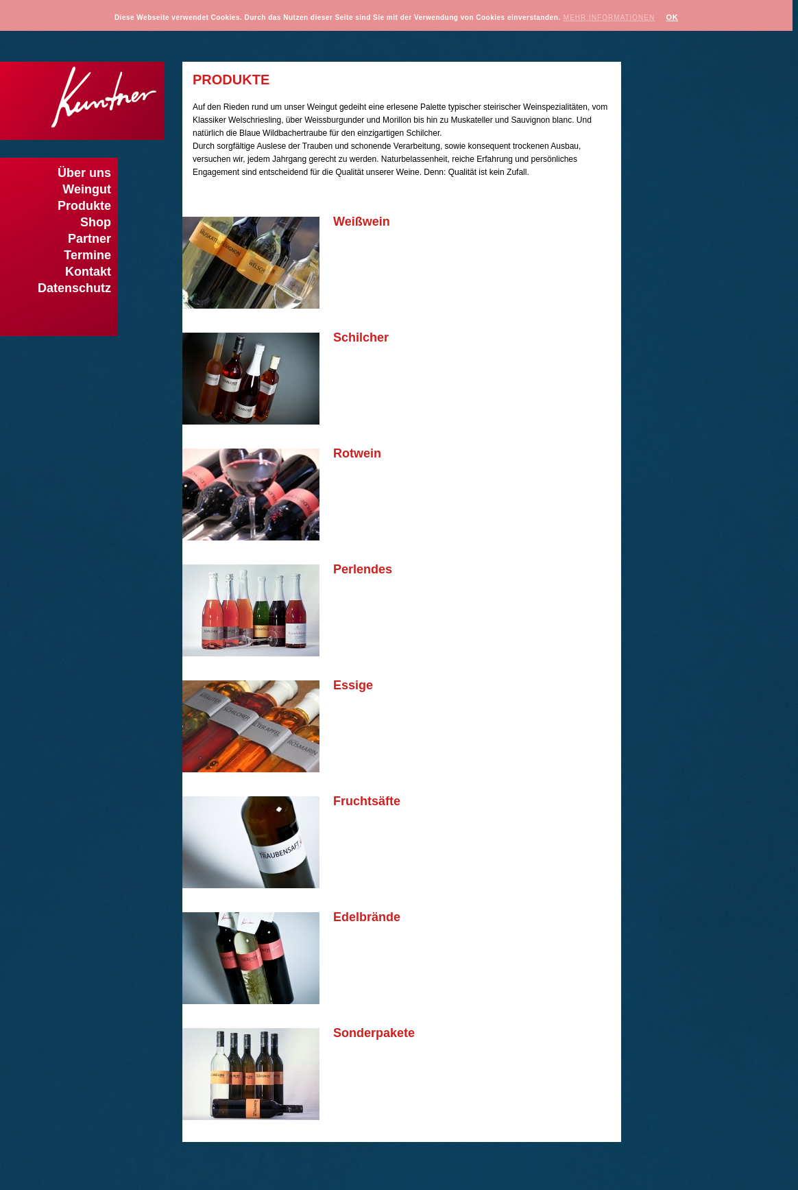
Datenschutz (74, 288)
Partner (89, 239)
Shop (95, 222)
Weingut (86, 189)
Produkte (84, 206)
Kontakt (88, 271)
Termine (87, 255)
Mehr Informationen (609, 17)
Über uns (84, 173)
